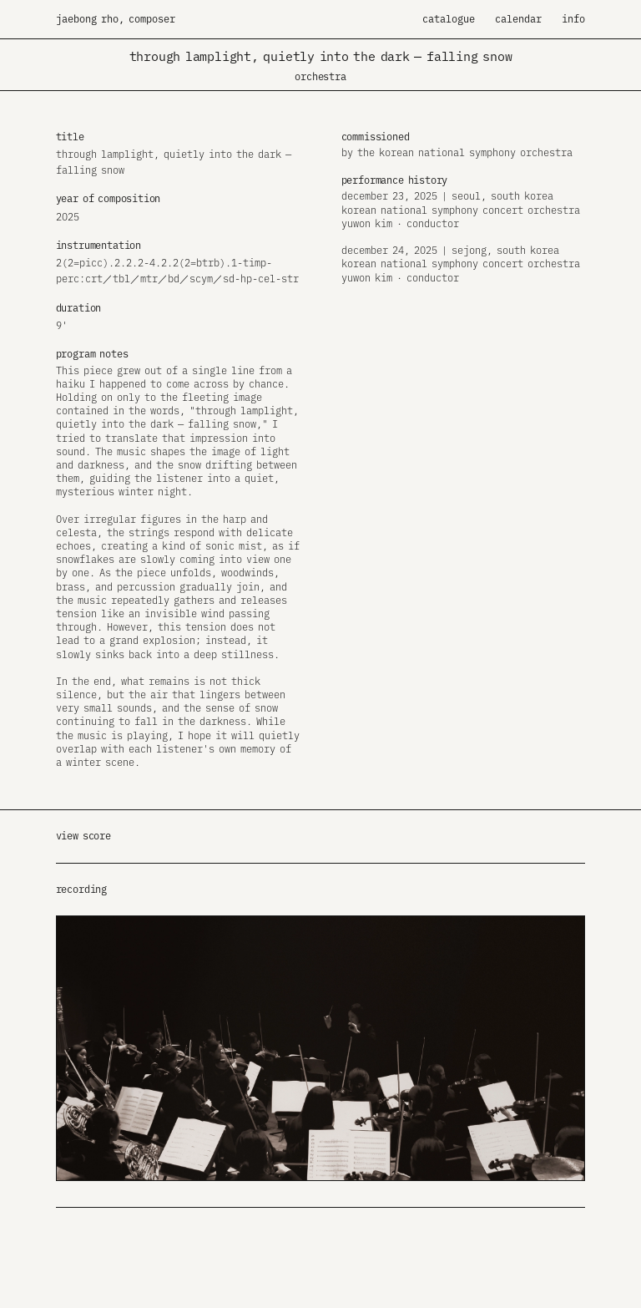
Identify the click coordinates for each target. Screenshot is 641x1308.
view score (83, 835)
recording (81, 889)
